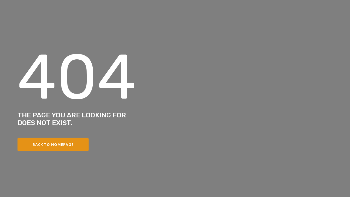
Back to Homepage (53, 144)
